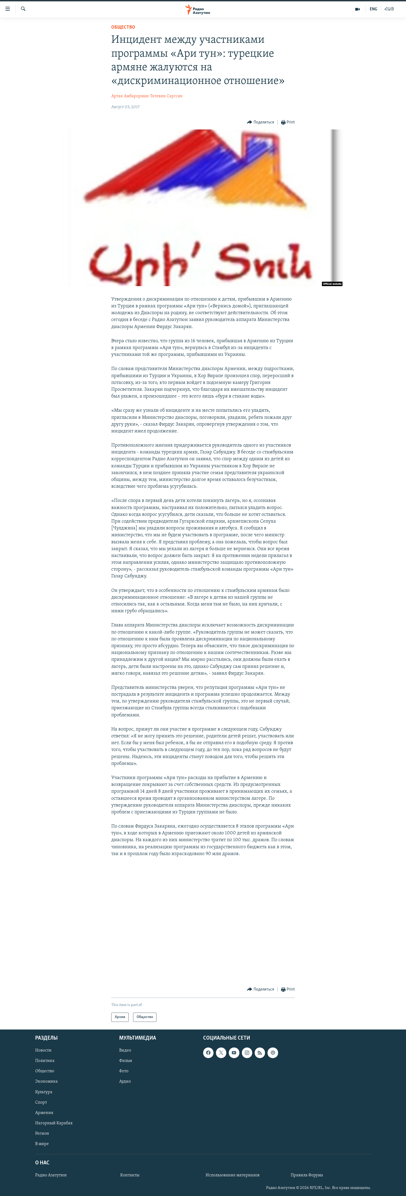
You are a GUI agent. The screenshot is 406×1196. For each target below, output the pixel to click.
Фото (123, 1071)
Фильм (125, 1061)
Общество (123, 27)
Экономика (46, 1082)
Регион (42, 1133)
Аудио (125, 1082)
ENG (373, 9)
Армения (44, 1113)
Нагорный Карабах (54, 1123)
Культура (43, 1092)
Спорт (41, 1102)
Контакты (129, 1175)
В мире (42, 1144)
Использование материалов (233, 1175)
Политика (45, 1061)
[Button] (260, 122)
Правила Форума (307, 1175)
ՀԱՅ (389, 9)
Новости (43, 1050)
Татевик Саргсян (166, 96)
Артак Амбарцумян (130, 96)
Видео (125, 1050)
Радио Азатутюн (51, 1175)
